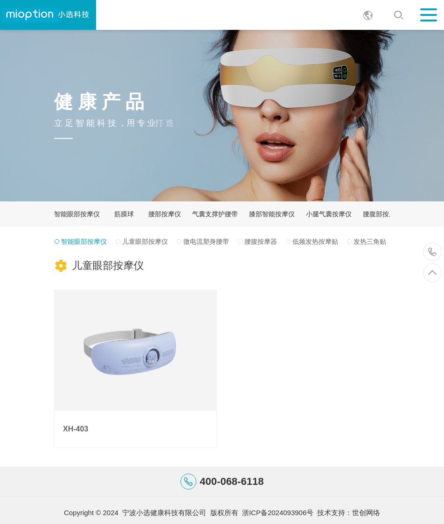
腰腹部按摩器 (382, 214)
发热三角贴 (370, 241)
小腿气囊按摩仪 (329, 214)
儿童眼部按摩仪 (145, 241)
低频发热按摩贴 (315, 241)
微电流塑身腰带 (206, 241)
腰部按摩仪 (164, 214)
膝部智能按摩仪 (272, 214)
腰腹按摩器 (260, 241)
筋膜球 (124, 214)
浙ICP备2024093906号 (277, 513)
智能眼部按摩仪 (77, 214)
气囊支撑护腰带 (215, 214)
